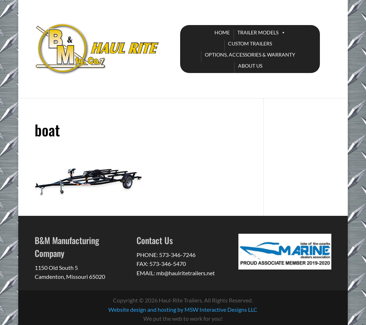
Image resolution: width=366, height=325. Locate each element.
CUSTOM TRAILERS (250, 43)
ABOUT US (250, 66)
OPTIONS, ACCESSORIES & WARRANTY (250, 55)
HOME (222, 32)
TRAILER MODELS (257, 32)
